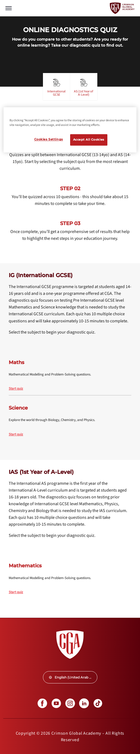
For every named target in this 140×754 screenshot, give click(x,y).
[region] (70, 129)
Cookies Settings (48, 139)
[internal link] (70, 388)
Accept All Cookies (88, 140)
